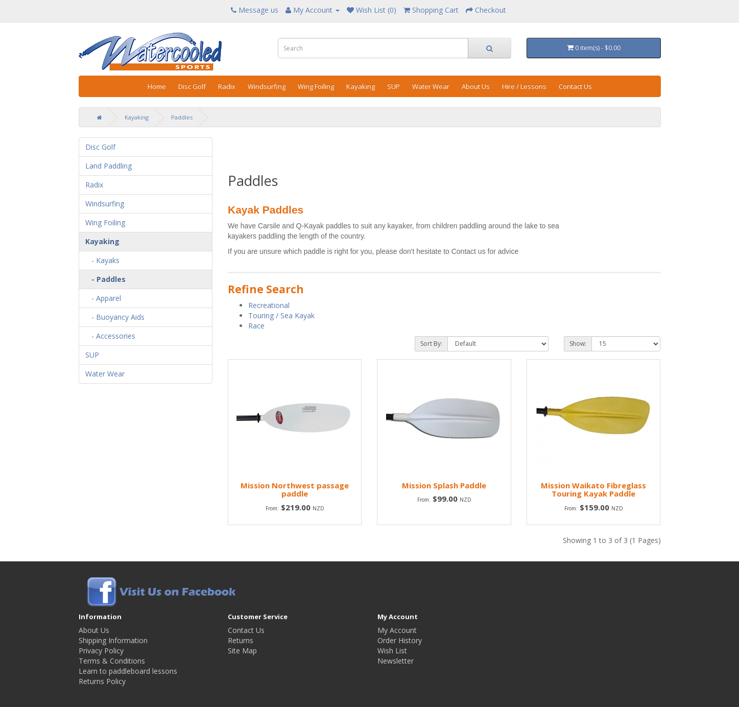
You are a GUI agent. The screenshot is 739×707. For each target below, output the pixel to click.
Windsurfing (266, 86)
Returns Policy (102, 681)
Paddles (182, 117)
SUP (393, 86)
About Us (476, 86)
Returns (240, 640)
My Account (397, 630)
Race (256, 326)
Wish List (392, 650)
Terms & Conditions (112, 661)
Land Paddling (108, 166)
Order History (399, 640)
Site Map (242, 650)
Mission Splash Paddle (444, 485)
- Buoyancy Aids (115, 317)
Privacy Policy (101, 650)
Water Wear (430, 86)
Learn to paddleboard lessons (128, 671)
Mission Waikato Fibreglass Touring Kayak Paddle (593, 489)
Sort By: (431, 343)
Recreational (269, 305)
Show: (577, 343)
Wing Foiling (316, 86)
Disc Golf (192, 86)
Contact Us (575, 86)
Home (157, 86)
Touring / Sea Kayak (281, 315)
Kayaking (360, 86)
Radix (226, 86)
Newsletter (395, 661)
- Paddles (105, 279)
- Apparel (103, 298)
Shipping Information (113, 640)
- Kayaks (102, 260)
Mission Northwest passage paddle (295, 489)
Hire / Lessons (524, 86)
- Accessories (110, 336)
